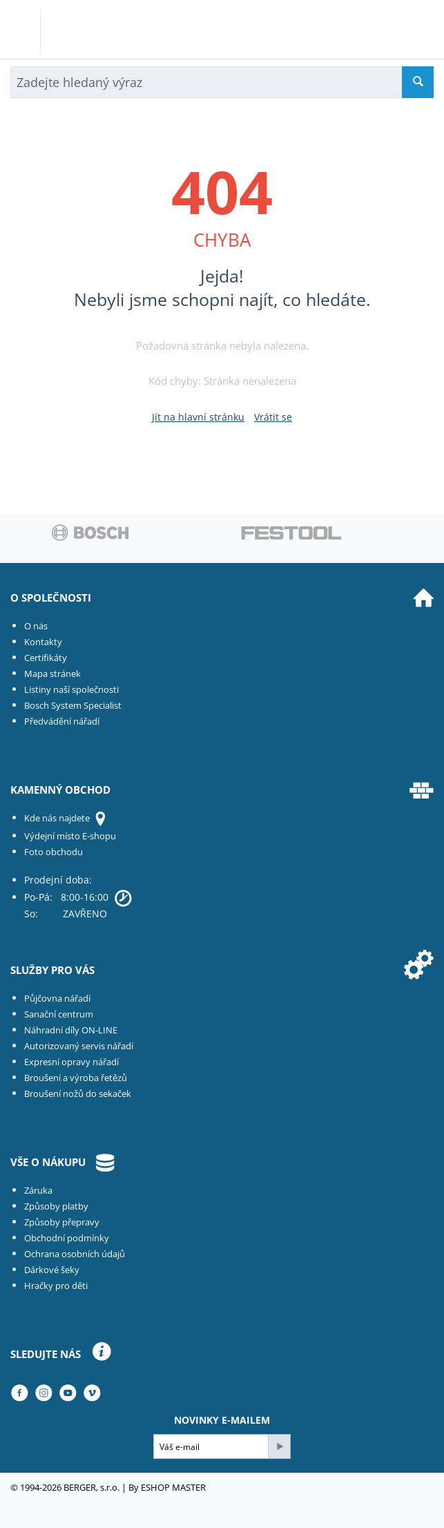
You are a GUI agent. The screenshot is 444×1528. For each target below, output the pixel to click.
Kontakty (43, 642)
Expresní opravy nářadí (71, 1062)
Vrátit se (273, 416)
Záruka (38, 1190)
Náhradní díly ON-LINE (70, 1030)
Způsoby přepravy (61, 1222)
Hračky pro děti (56, 1285)
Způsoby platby (56, 1206)
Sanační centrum (58, 1014)
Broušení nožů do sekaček (77, 1093)
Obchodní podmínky (66, 1238)
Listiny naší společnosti (71, 689)
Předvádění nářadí (61, 721)
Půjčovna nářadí (57, 998)
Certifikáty (45, 657)
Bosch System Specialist (73, 705)
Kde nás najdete (57, 818)
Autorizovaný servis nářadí (78, 1046)
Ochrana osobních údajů (74, 1254)
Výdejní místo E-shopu (70, 836)
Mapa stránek (52, 673)
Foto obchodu (53, 852)
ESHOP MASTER (173, 1487)
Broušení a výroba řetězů (75, 1077)
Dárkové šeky (51, 1269)
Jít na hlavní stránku (198, 416)
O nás (36, 626)
